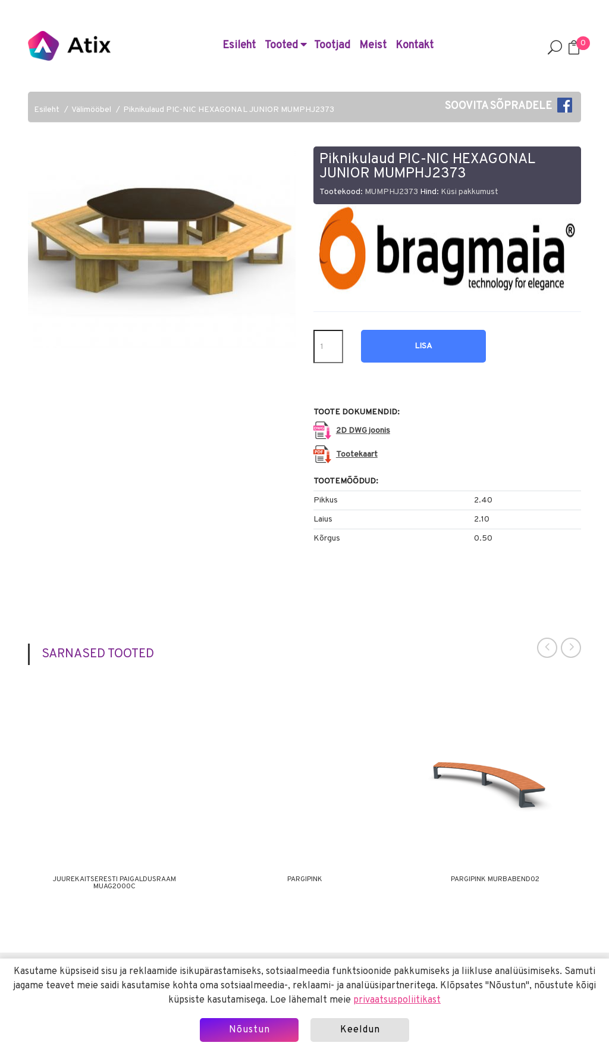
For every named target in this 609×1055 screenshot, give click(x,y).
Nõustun (249, 1030)
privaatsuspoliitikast (397, 1000)
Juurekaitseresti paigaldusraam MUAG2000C (114, 883)
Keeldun (360, 1030)
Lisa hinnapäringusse (423, 352)
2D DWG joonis (363, 431)
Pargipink (304, 879)
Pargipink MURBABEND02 (495, 879)
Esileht (239, 45)
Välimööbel (91, 110)
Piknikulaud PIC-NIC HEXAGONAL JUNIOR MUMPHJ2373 (228, 110)
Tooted (286, 45)
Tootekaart (357, 455)
